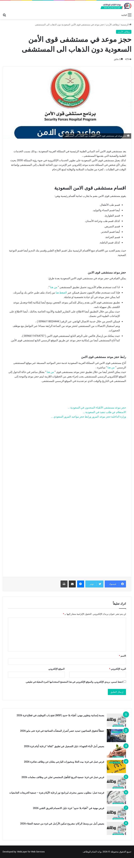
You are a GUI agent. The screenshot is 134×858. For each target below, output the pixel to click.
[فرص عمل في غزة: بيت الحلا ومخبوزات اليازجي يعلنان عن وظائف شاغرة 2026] (116, 766)
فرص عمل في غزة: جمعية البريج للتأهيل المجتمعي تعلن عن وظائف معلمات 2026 (62, 777)
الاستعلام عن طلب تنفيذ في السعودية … (104, 412)
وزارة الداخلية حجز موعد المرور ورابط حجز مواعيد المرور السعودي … (88, 416)
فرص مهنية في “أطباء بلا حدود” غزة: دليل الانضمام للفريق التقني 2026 (68, 808)
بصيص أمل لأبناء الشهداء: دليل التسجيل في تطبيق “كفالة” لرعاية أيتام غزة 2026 (64, 746)
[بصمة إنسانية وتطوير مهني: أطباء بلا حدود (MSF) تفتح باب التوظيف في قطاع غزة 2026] (116, 720)
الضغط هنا (61, 292)
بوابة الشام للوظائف (92, 851)
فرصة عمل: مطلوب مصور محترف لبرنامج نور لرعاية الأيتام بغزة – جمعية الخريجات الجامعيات (56, 792)
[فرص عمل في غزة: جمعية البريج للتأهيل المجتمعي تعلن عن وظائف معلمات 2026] (116, 781)
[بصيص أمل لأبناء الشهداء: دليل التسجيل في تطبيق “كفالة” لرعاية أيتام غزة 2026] (116, 751)
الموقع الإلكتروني (56, 669)
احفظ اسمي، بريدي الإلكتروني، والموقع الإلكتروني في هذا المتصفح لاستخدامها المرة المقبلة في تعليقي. (74, 682)
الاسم (122, 656)
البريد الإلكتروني (117, 669)
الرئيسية (126, 24)
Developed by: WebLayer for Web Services (24, 851)
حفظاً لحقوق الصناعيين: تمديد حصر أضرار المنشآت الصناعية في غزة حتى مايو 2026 (62, 730)
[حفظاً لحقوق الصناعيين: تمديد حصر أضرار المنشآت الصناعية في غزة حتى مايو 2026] (116, 735)
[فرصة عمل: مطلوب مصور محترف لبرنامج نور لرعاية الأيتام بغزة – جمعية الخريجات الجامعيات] (116, 797)
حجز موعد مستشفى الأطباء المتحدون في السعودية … (97, 407)
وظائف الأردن (112, 24)
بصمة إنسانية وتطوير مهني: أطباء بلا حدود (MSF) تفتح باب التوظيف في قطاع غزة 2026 (60, 715)
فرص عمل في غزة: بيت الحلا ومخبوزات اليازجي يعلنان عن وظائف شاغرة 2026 (64, 761)
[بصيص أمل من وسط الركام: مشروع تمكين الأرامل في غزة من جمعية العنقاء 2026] (116, 828)
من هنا (53, 287)
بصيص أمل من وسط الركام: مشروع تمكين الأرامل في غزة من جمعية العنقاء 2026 (62, 823)
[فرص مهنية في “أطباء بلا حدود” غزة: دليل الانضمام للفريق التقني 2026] (116, 812)
